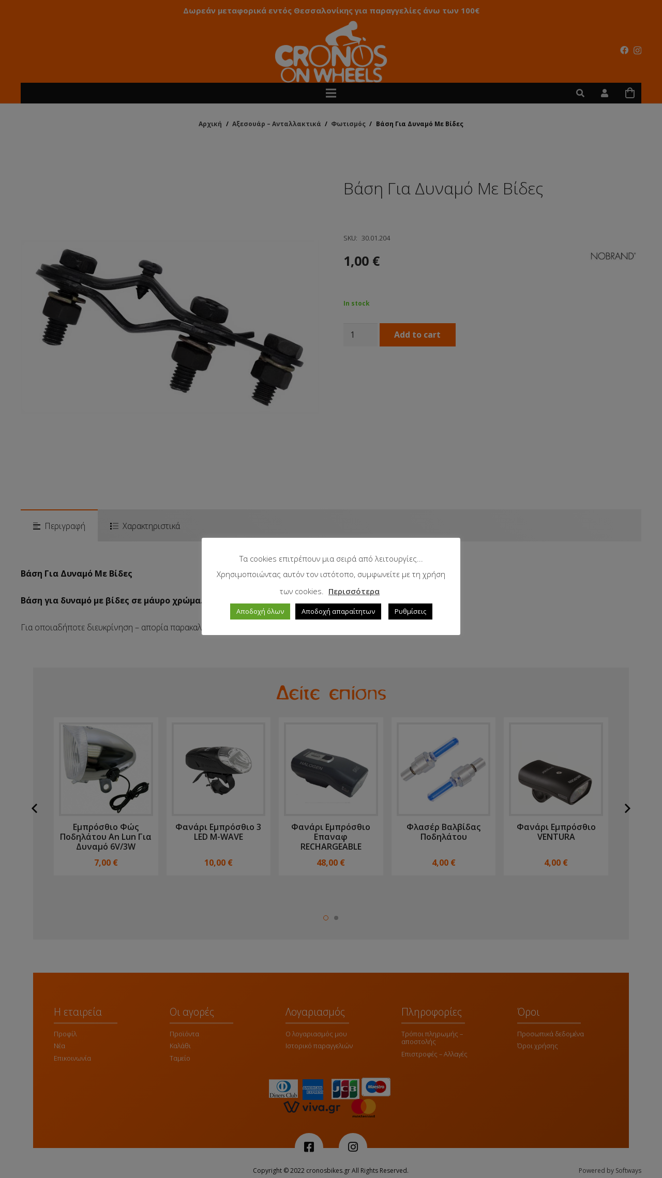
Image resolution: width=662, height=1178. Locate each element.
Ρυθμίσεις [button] (410, 611)
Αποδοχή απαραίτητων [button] (338, 611)
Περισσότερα (354, 591)
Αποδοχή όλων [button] (260, 611)
